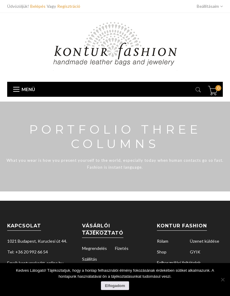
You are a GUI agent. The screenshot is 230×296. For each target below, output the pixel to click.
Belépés (38, 6)
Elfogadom (115, 285)
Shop (162, 251)
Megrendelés (94, 248)
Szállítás (89, 259)
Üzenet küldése (204, 241)
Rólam (162, 241)
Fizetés (121, 248)
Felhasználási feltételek (179, 262)
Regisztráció (68, 6)
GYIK (195, 251)
